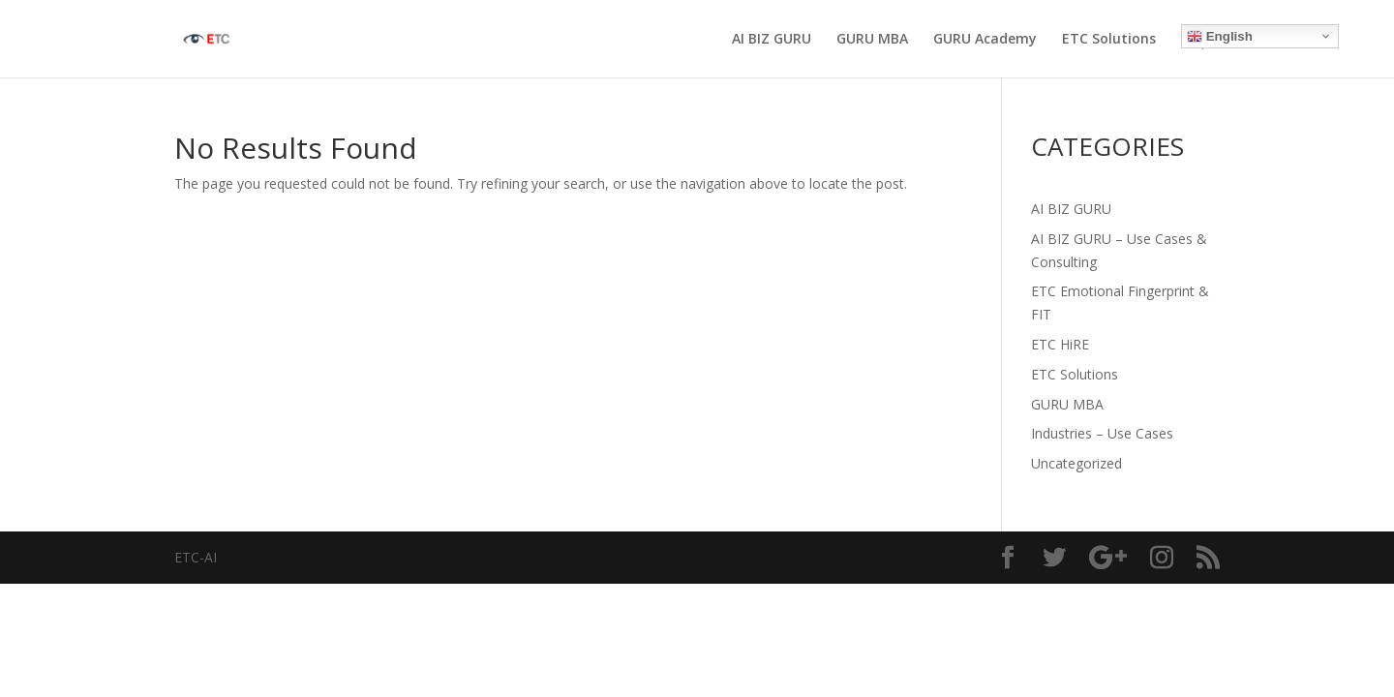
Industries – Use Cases (1102, 433)
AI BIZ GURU (771, 39)
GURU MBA (872, 39)
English (1220, 37)
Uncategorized (1076, 463)
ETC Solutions (1109, 39)
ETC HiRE (1060, 344)
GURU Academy (985, 39)
